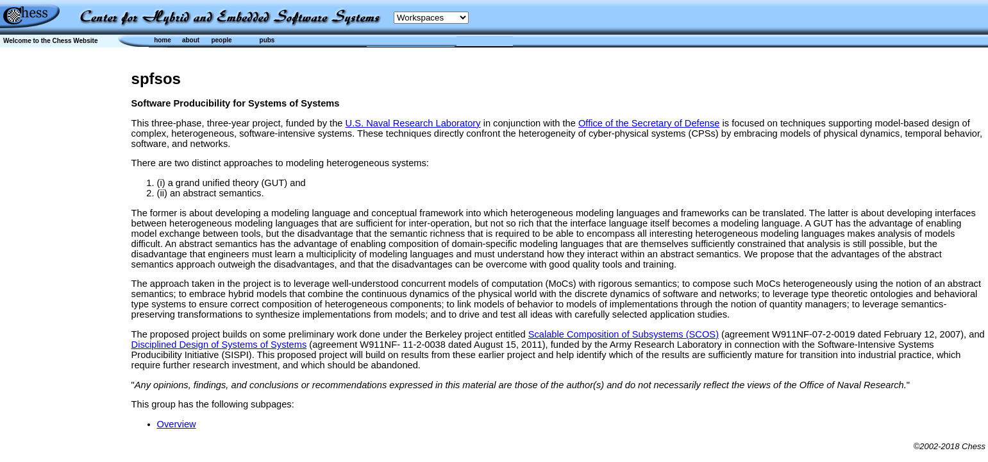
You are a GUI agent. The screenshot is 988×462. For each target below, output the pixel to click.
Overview (176, 424)
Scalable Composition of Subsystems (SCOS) (623, 334)
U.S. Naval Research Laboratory (413, 123)
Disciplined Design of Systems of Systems (219, 344)
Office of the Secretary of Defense (649, 123)
